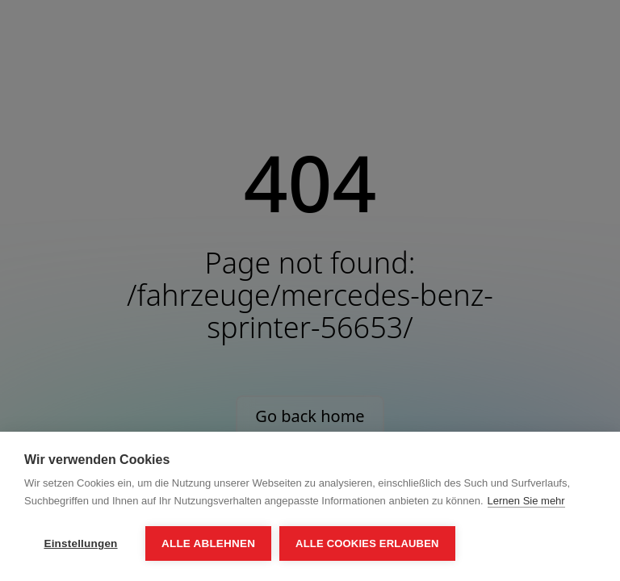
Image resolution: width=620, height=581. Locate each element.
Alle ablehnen (208, 543)
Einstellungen (80, 543)
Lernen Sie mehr (526, 501)
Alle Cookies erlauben (367, 543)
